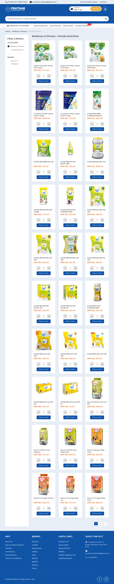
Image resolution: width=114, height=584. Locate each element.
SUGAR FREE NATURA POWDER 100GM (68, 211)
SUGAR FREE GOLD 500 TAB (42, 355)
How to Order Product (89, 2)
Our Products (55, 26)
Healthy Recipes (65, 558)
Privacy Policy (10, 555)
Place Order (43, 81)
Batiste (35, 565)
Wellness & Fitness (19, 31)
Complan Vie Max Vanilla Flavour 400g (43, 115)
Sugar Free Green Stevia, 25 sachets (70, 67)
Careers (8, 548)
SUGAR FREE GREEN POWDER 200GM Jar (94, 115)
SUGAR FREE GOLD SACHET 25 (70, 403)
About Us (9, 542)
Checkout (96, 9)
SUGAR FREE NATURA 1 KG (96, 162)
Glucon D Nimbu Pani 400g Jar (42, 451)
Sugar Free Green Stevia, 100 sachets (43, 67)
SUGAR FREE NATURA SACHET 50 (68, 307)
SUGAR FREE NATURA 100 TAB (96, 259)
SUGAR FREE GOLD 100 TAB (97, 354)
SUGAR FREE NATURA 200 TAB (69, 259)
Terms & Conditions (13, 558)
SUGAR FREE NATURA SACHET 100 (41, 307)
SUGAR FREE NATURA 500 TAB (96, 211)
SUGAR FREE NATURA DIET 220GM (43, 211)
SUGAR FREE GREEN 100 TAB (43, 162)
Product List (63, 542)
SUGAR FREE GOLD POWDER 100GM (94, 307)
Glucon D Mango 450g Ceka (95, 451)
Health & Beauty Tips (67, 555)
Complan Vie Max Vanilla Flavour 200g (70, 115)
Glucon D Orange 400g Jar (69, 499)
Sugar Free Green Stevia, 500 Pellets (97, 67)
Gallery (62, 552)
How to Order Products (14, 545)
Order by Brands (41, 26)
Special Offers (64, 548)
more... (35, 568)
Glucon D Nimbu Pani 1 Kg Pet (97, 403)
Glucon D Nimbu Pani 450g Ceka (68, 451)
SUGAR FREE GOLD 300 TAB (68, 355)
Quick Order (68, 26)
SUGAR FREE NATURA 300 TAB (43, 259)
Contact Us (10, 552)
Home (8, 31)
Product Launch (82, 26)
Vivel (34, 555)
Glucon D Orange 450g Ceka (96, 499)
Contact (103, 2)
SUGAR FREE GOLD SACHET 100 (43, 403)
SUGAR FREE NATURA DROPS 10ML (68, 163)
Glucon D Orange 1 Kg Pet (44, 498)
